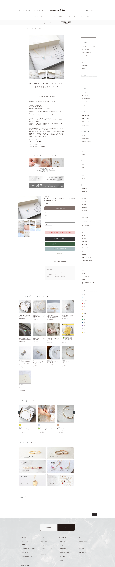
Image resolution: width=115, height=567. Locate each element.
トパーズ (84, 246)
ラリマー (84, 268)
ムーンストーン (85, 261)
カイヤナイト (85, 202)
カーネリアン (85, 205)
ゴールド (84, 327)
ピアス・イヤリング (86, 47)
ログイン (31, 5)
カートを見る (83, 5)
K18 (83, 159)
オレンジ (84, 304)
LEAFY (83, 146)
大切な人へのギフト (86, 116)
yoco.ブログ (81, 543)
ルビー (83, 274)
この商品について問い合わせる (60, 256)
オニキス (84, 199)
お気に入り (60, 248)
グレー (84, 295)
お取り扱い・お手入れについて (28, 543)
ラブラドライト (85, 271)
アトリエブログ (82, 547)
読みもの (89, 11)
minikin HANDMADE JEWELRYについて (33, 11)
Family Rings (43, 540)
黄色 (84, 308)
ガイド (82, 11)
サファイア (84, 223)
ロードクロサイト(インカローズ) (88, 278)
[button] (19, 407)
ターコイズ (84, 236)
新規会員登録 (22, 5)
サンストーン (85, 227)
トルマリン (84, 249)
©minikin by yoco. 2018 (25, 560)
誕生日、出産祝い (86, 113)
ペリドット (84, 258)
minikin (46, 11)
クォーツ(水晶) (85, 212)
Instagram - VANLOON (83, 540)
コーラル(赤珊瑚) (85, 220)
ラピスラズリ (85, 265)
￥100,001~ (84, 99)
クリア (84, 292)
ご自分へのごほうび (86, 120)
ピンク (84, 301)
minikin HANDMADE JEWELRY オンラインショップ (29, 23)
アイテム (61, 11)
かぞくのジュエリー (86, 136)
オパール (84, 196)
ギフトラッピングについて (27, 536)
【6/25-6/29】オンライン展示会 (88, 41)
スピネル (84, 233)
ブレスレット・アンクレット (88, 60)
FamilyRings (84, 139)
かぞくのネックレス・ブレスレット (47, 544)
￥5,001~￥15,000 (85, 90)
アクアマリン (85, 186)
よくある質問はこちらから (27, 551)
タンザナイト (85, 239)
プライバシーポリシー (65, 555)
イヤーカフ (84, 50)
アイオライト (85, 183)
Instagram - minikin (83, 536)
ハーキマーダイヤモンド (87, 255)
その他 (83, 63)
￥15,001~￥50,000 (86, 93)
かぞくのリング (44, 536)
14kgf (83, 170)
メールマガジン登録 (64, 547)
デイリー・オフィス (86, 110)
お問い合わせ (40, 5)
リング (83, 57)
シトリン (84, 230)
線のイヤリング (85, 133)
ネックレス (55, 23)
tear (82, 142)
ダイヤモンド (85, 242)
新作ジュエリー (85, 44)
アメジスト (84, 189)
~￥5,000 (84, 87)
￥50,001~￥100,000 (86, 96)
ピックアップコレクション (72, 11)
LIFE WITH (84, 130)
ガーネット (84, 208)
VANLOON (53, 11)
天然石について (25, 540)
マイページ (92, 5)
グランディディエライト (87, 216)
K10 (83, 162)
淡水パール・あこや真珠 (87, 252)
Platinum (84, 166)
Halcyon (83, 149)
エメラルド (84, 193)
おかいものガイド (26, 547)
